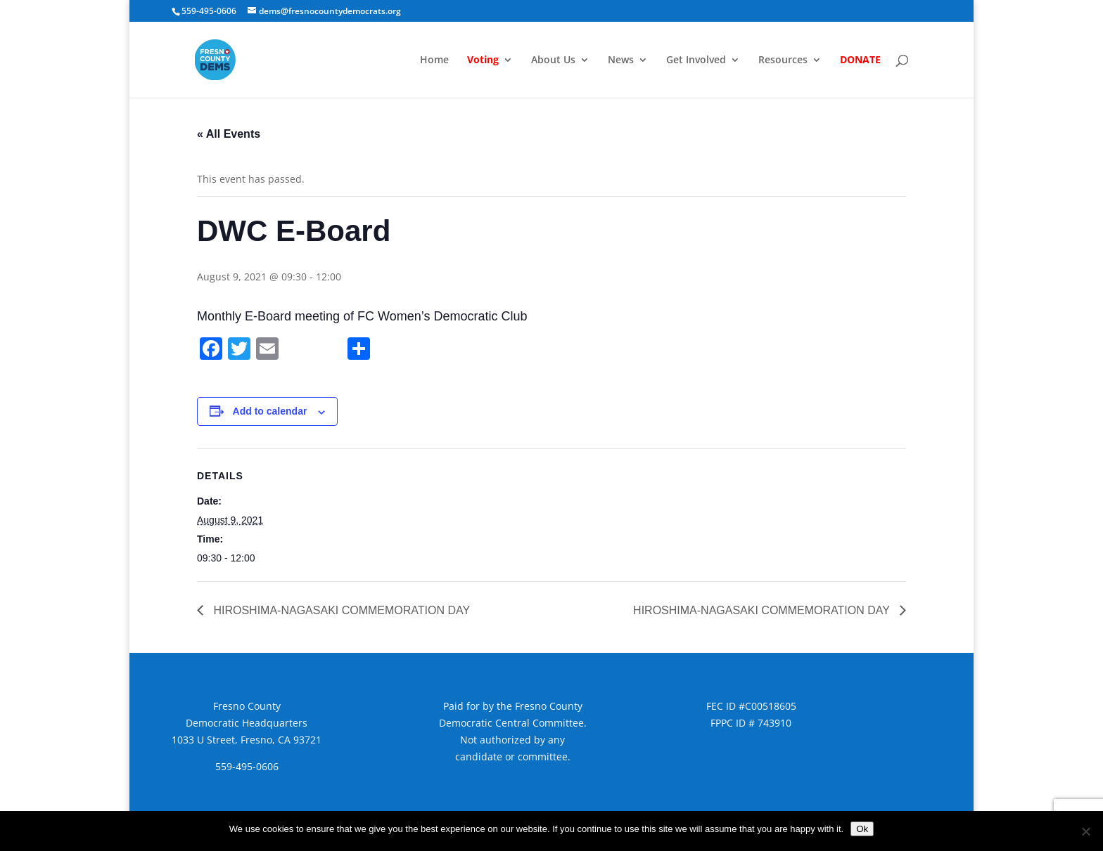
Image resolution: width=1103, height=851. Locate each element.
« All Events (228, 134)
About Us (553, 60)
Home (434, 60)
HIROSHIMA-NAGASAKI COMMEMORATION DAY (340, 610)
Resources (783, 60)
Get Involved (696, 60)
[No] (1085, 831)
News (621, 60)
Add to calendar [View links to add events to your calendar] (270, 411)
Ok (862, 829)
